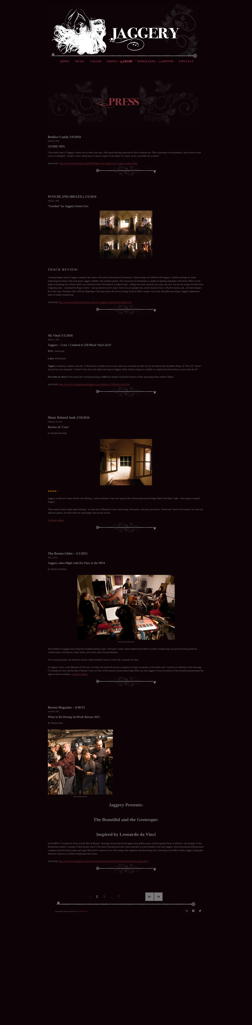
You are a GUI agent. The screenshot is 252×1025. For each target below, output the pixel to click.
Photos (167, 62)
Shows (112, 62)
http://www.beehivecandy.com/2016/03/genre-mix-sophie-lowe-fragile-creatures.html (98, 163)
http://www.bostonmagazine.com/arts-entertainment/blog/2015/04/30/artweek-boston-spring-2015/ (104, 861)
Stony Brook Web (82, 911)
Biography (147, 62)
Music (80, 62)
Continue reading (56, 520)
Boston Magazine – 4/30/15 (66, 707)
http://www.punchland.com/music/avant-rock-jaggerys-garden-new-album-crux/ (95, 302)
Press (127, 62)
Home (65, 62)
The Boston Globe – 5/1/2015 (68, 553)
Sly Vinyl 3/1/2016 (60, 335)
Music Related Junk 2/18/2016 (69, 417)
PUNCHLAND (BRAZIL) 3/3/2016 (72, 196)
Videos (96, 62)
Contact (186, 62)
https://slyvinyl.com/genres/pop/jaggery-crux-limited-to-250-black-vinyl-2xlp (94, 384)
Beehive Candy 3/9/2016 (64, 137)
